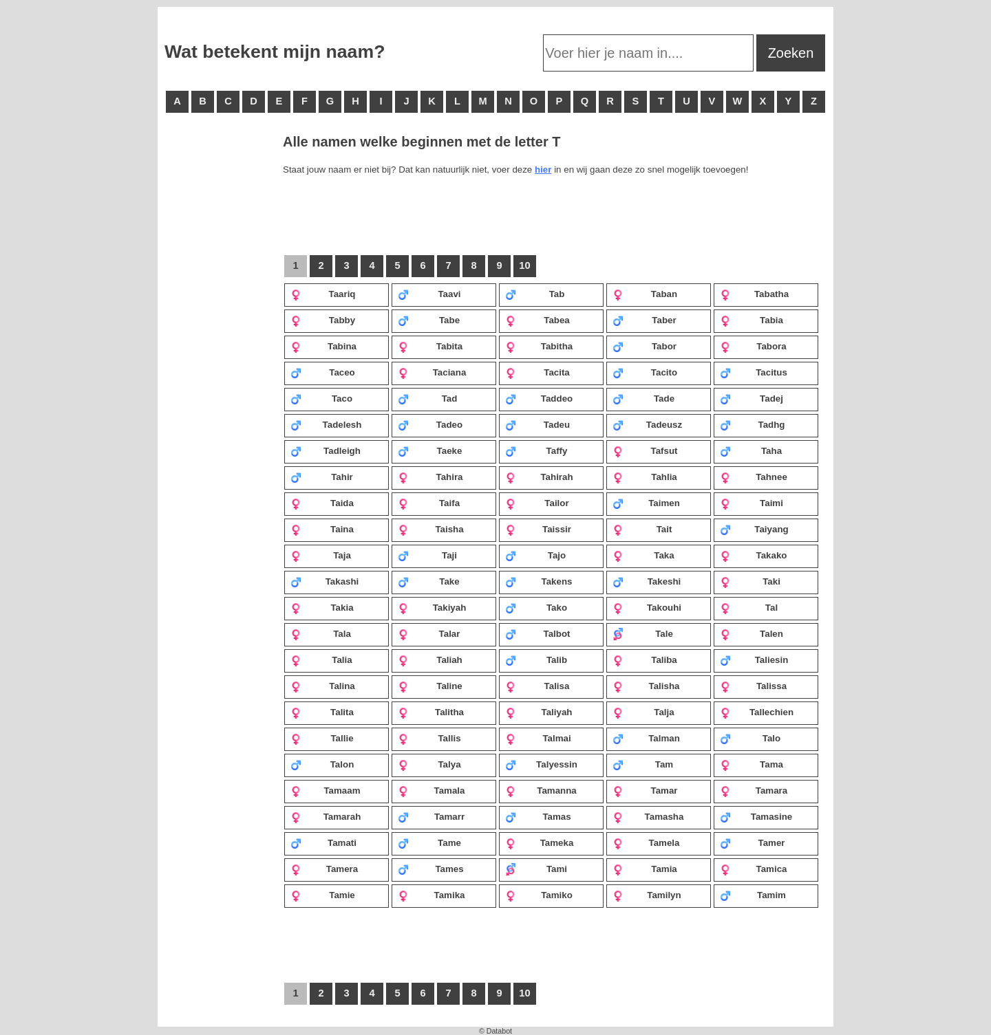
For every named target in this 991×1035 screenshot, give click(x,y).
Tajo (535, 555)
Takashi (324, 581)
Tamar (645, 790)
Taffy (536, 450)
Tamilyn (646, 895)
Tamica (753, 868)
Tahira (430, 476)
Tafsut (645, 450)
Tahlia (644, 476)
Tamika (431, 895)
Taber (644, 320)
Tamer (752, 842)
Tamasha (647, 816)
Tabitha (539, 346)
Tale (642, 633)
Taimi (751, 503)
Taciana (432, 372)
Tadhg (752, 424)
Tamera (324, 868)
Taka (643, 555)
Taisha (431, 529)
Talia (321, 659)
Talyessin (541, 764)
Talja (643, 712)
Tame (429, 842)
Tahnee (753, 476)
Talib (536, 659)
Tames (431, 868)
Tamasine (756, 816)
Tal (749, 607)
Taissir (538, 529)
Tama (751, 764)
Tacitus (753, 372)
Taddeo (539, 398)
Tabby (322, 320)
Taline (430, 686)
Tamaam (325, 790)
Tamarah (325, 816)
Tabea (537, 320)
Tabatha (754, 294)
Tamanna (541, 790)
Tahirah (539, 476)
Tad (427, 398)
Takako (753, 555)
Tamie (322, 895)
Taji (427, 555)
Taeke (430, 450)
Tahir (321, 476)
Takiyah (432, 607)
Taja (320, 555)
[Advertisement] (219, 344)
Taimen (646, 503)
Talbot (538, 633)
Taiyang (754, 529)
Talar (429, 633)
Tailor (537, 503)
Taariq (323, 294)
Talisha (645, 686)
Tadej (751, 398)
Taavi (429, 294)
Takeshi (646, 581)
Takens (538, 581)
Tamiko (539, 895)
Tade (643, 398)
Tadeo (430, 424)
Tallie (322, 738)
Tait (642, 529)
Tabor (644, 346)
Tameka (539, 842)
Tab (534, 294)
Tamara (753, 790)
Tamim (753, 895)
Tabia (751, 320)
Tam (642, 764)
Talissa (753, 686)
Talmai (538, 738)
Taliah (430, 659)
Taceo (322, 372)
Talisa (537, 686)
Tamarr (431, 816)
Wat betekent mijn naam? (274, 51)
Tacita (537, 372)
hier (543, 169)
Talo (750, 738)
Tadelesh (325, 424)
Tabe (429, 320)
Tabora (753, 346)
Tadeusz (647, 424)
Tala (320, 633)
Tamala (431, 790)
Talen (751, 633)
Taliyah (538, 712)
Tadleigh (325, 450)
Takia (322, 607)
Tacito (644, 372)
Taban (644, 294)
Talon (322, 764)
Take (429, 581)
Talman (646, 738)
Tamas (538, 816)
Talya (429, 764)
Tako (536, 607)
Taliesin (754, 659)
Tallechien (756, 712)
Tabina (323, 346)
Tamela (645, 842)
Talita (322, 712)
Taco (321, 398)
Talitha (431, 712)
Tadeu (537, 424)
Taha (751, 450)
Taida (322, 503)
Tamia (644, 868)
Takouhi (646, 607)
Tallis (429, 738)
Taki (750, 581)
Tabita (430, 346)
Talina (322, 686)
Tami (536, 868)
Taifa (429, 503)
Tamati (323, 842)
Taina (322, 529)
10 (524, 265)
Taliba (644, 659)
